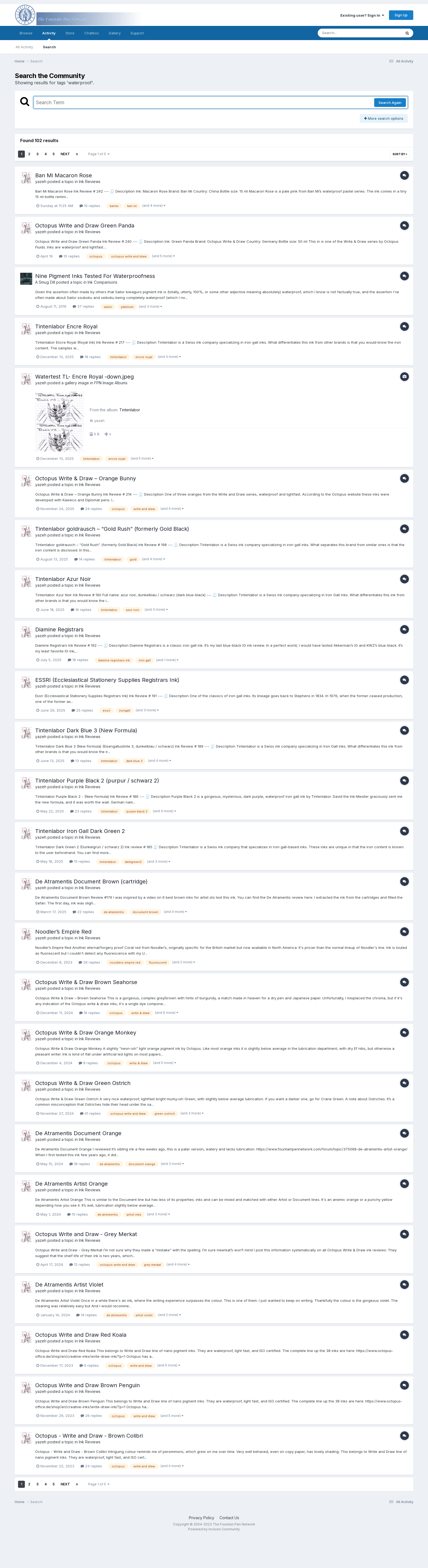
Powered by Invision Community (214, 1529)
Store (70, 33)
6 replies (89, 1365)
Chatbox (91, 33)
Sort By (400, 154)
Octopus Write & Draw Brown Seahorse (86, 982)
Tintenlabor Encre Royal (66, 326)
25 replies (82, 710)
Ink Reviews (89, 181)
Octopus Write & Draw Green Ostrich (82, 1083)
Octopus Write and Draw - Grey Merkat (86, 1234)
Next (65, 154)
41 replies (90, 1113)
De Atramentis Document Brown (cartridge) (91, 881)
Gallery (115, 33)
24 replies (91, 508)
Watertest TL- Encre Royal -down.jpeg (84, 376)
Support (137, 33)
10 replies (89, 205)
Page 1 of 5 (98, 154)
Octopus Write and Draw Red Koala (80, 1335)
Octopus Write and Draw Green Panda (84, 225)
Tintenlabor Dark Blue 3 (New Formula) (86, 730)
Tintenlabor (129, 409)
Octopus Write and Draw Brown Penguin (87, 1385)
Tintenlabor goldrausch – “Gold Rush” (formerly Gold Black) (112, 529)
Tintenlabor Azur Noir (63, 579)
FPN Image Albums (110, 382)
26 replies (89, 962)
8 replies (88, 1063)
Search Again (390, 102)
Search (49, 47)
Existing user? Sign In (362, 15)
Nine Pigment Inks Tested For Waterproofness (95, 276)
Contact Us (229, 1517)
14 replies (84, 559)
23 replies (81, 811)
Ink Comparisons (102, 282)
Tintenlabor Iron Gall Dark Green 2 (80, 831)
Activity (49, 35)
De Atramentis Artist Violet (69, 1284)
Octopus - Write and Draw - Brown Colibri (89, 1435)
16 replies (81, 609)
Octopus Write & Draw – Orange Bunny (85, 478)
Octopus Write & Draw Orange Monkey (85, 1032)
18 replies (90, 357)
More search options (383, 118)
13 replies (81, 760)
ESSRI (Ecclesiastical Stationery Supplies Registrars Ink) (107, 680)
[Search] (344, 33)
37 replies (83, 306)
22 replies (83, 912)
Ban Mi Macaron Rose (63, 175)
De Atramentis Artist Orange (71, 1183)
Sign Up (401, 15)
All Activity (24, 47)
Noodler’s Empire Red (64, 931)
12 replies (79, 1264)
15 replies (79, 861)
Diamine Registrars (59, 629)
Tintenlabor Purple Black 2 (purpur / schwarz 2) (97, 780)
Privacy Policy (201, 1517)
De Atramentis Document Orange (78, 1133)
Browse (26, 33)
